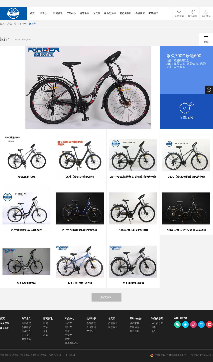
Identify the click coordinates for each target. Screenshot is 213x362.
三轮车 (68, 335)
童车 (67, 339)
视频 (45, 335)
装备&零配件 (71, 343)
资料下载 (134, 323)
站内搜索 (179, 16)
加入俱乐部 (157, 323)
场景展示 (112, 327)
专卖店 (96, 13)
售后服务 (134, 331)
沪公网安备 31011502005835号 (170, 355)
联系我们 (4, 328)
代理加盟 (134, 327)
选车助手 (84, 13)
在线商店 (140, 13)
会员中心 (206, 16)
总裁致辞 (26, 327)
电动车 (68, 327)
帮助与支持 (110, 13)
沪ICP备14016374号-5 (201, 355)
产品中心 (71, 13)
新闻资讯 (58, 13)
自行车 (22, 23)
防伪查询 (193, 16)
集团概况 (26, 323)
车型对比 (91, 331)
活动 (45, 331)
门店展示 (112, 323)
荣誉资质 (26, 339)
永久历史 (26, 335)
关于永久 (44, 13)
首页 (32, 13)
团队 (153, 327)
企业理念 (26, 331)
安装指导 (153, 13)
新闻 (45, 323)
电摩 (67, 331)
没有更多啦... (106, 297)
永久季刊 (4, 323)
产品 (45, 327)
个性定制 (186, 117)
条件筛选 (91, 323)
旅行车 (32, 23)
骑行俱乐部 (125, 13)
